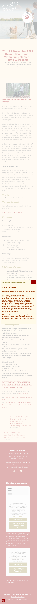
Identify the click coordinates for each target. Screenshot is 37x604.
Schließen (33, 282)
